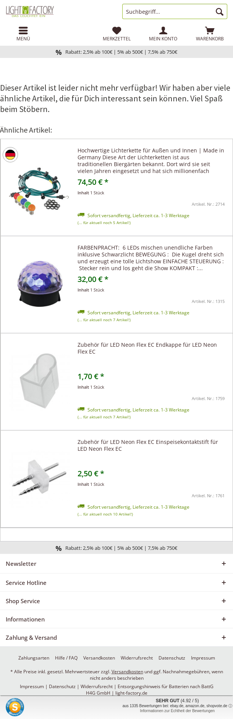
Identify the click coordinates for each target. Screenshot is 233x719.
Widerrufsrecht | (99, 686)
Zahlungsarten (33, 658)
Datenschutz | (65, 686)
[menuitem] (23, 34)
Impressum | (34, 686)
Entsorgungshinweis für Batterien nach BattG (166, 686)
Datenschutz (172, 658)
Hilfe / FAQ (66, 658)
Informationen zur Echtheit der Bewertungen (177, 711)
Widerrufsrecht (137, 658)
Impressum (203, 658)
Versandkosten (99, 658)
